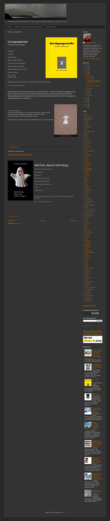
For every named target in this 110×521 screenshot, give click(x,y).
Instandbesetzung (89, 201)
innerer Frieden (88, 199)
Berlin (86, 129)
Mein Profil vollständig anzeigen (91, 58)
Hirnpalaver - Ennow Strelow (96, 394)
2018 (86, 104)
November (89, 78)
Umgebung (87, 291)
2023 (86, 72)
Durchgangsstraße (89, 151)
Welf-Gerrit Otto (89, 299)
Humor (86, 195)
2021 (86, 98)
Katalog (86, 207)
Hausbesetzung (89, 190)
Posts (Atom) (17, 223)
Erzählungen (88, 154)
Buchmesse (88, 141)
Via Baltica (87, 297)
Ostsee (86, 248)
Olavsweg (87, 244)
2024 (86, 70)
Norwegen (87, 236)
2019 (86, 102)
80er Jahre (87, 115)
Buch (86, 139)
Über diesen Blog (50, 27)
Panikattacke (88, 250)
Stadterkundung (89, 281)
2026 (86, 65)
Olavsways (87, 242)
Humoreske (87, 197)
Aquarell (87, 121)
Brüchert (87, 137)
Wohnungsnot (88, 301)
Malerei (86, 227)
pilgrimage (87, 256)
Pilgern (86, 254)
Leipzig (86, 221)
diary (86, 149)
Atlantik (86, 123)
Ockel (86, 238)
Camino (86, 145)
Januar (88, 95)
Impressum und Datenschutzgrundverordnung (28, 27)
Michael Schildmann (90, 42)
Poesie (86, 258)
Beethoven (87, 127)
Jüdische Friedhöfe (89, 205)
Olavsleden (87, 240)
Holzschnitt (87, 194)
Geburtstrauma (88, 170)
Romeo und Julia (89, 268)
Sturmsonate (88, 283)
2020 (86, 100)
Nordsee (87, 234)
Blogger (63, 512)
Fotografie (87, 162)
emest (86, 152)
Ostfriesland (88, 246)
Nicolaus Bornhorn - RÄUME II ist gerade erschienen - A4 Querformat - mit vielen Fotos (92, 333)
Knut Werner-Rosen (90, 209)
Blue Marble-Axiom (89, 131)
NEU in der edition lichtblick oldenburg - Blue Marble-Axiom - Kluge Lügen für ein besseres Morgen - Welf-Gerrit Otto (93, 354)
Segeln (86, 275)
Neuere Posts (11, 220)
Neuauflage (87, 231)
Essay (86, 156)
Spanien (87, 279)
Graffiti (86, 180)
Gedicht (86, 172)
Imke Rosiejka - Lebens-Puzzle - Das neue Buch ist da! (97, 366)
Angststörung (88, 119)
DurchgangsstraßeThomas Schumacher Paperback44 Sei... (93, 82)
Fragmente (87, 164)
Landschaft (87, 217)
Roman (86, 266)
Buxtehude (87, 143)
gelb (86, 176)
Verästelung (88, 293)
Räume (86, 264)
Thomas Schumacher (90, 287)
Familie (86, 158)
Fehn (86, 160)
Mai (87, 90)
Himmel (86, 192)
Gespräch (87, 178)
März (87, 93)
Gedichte (87, 174)
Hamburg (87, 186)
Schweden (87, 273)
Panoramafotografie (90, 252)
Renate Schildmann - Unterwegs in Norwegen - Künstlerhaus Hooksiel (95, 426)
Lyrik (86, 225)
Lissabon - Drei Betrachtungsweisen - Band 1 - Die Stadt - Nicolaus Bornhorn (97, 443)
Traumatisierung (89, 289)
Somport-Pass (88, 277)
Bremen (87, 135)
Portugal (87, 260)
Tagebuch (87, 285)
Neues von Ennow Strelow (20, 154)
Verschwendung (89, 295)
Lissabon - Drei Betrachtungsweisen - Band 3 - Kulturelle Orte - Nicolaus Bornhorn (97, 476)
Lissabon (87, 223)
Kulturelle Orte (88, 213)
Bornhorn (87, 133)
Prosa (86, 262)
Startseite (9, 27)
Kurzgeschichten (89, 215)
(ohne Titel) (95, 380)
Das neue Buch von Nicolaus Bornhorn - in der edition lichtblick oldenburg (96, 460)
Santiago (87, 270)
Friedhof (87, 166)
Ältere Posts (74, 220)
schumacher (88, 271)
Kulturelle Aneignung (90, 211)
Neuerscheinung (89, 233)
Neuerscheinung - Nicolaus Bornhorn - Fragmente (97, 492)
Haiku (86, 184)
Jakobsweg (87, 203)
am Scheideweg (89, 117)
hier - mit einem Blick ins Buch (16, 85)
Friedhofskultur (88, 168)
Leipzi (86, 219)
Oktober (88, 88)
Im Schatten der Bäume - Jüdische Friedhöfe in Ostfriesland (97, 410)
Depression (87, 147)
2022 (86, 74)
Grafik (86, 182)
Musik (86, 229)
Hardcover (87, 188)
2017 (86, 106)
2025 (86, 67)
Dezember (89, 76)
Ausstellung (87, 125)
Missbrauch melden (89, 306)
